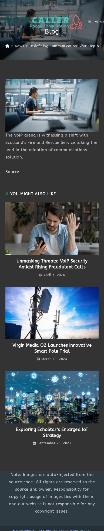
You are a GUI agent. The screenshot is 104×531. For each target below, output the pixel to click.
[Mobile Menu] (96, 22)
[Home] (7, 46)
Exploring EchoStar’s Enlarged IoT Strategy (52, 432)
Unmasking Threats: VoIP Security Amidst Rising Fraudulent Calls (52, 264)
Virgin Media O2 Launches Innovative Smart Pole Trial (52, 348)
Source (12, 171)
